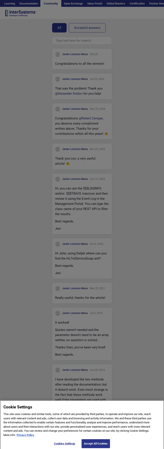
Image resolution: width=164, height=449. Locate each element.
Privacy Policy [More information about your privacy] (25, 437)
